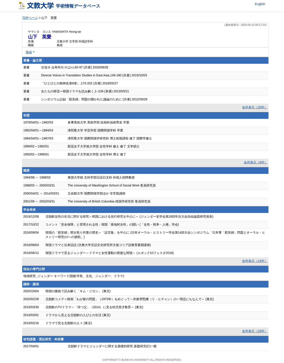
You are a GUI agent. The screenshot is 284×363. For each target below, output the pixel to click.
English (260, 4)
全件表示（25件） (254, 107)
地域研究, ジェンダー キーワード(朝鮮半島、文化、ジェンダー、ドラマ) (73, 276)
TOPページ (30, 18)
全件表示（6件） (255, 162)
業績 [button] (29, 52)
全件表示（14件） (254, 261)
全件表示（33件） (254, 331)
